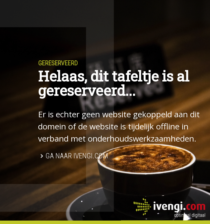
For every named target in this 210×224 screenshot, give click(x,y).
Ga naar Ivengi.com (76, 156)
